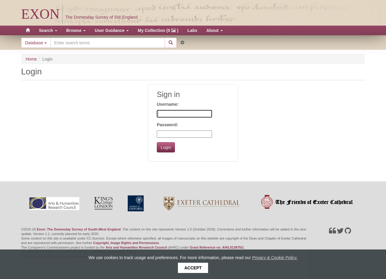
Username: (168, 104)
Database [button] (36, 42)
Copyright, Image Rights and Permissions (126, 243)
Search (48, 30)
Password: (167, 124)
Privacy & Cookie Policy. (275, 257)
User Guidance (112, 30)
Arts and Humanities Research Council (136, 247)
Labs (193, 30)
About (214, 30)
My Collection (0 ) (158, 30)
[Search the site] (107, 43)
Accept (193, 267)
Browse (76, 30)
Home (31, 59)
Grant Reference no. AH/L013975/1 (217, 247)
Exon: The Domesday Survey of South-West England (79, 229)
